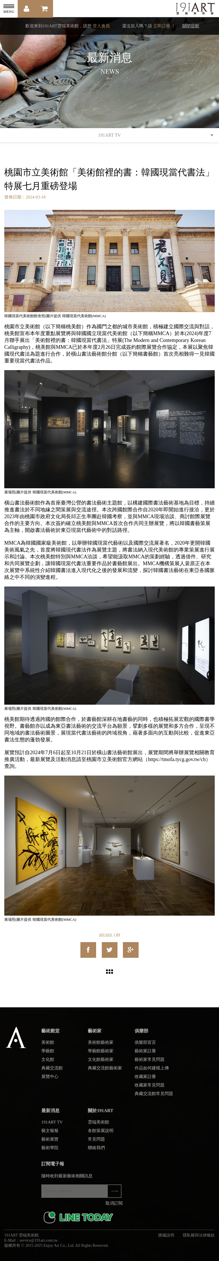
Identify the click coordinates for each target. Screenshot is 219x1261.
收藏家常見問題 (150, 1089)
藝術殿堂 (50, 1034)
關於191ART (100, 1114)
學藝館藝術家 (100, 1055)
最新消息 (50, 1114)
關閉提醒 (190, 26)
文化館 (47, 1063)
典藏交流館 (52, 1072)
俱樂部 (141, 1034)
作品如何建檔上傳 (152, 1072)
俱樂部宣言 (145, 1046)
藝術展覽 (49, 1143)
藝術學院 (49, 1151)
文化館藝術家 (100, 1063)
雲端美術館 (98, 1126)
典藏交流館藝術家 (105, 1072)
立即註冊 (161, 26)
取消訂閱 (114, 1207)
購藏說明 (166, 1239)
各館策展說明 (100, 1134)
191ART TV (109, 135)
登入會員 (101, 26)
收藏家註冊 (145, 1080)
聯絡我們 (96, 1151)
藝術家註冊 (145, 1055)
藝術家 (95, 1034)
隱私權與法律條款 (199, 1239)
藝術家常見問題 (150, 1063)
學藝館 (47, 1055)
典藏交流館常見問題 (154, 1097)
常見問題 (96, 1143)
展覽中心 (49, 1080)
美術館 (47, 1046)
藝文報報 (49, 1134)
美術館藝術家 (100, 1046)
